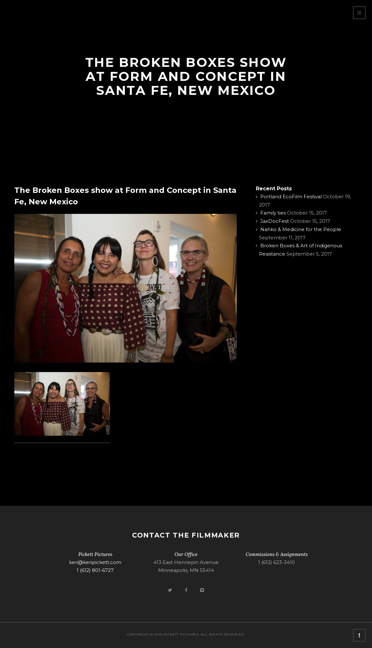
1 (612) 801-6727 (95, 570)
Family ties (273, 213)
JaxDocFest (274, 221)
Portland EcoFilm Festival (291, 197)
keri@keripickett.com (95, 562)
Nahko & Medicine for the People (300, 229)
